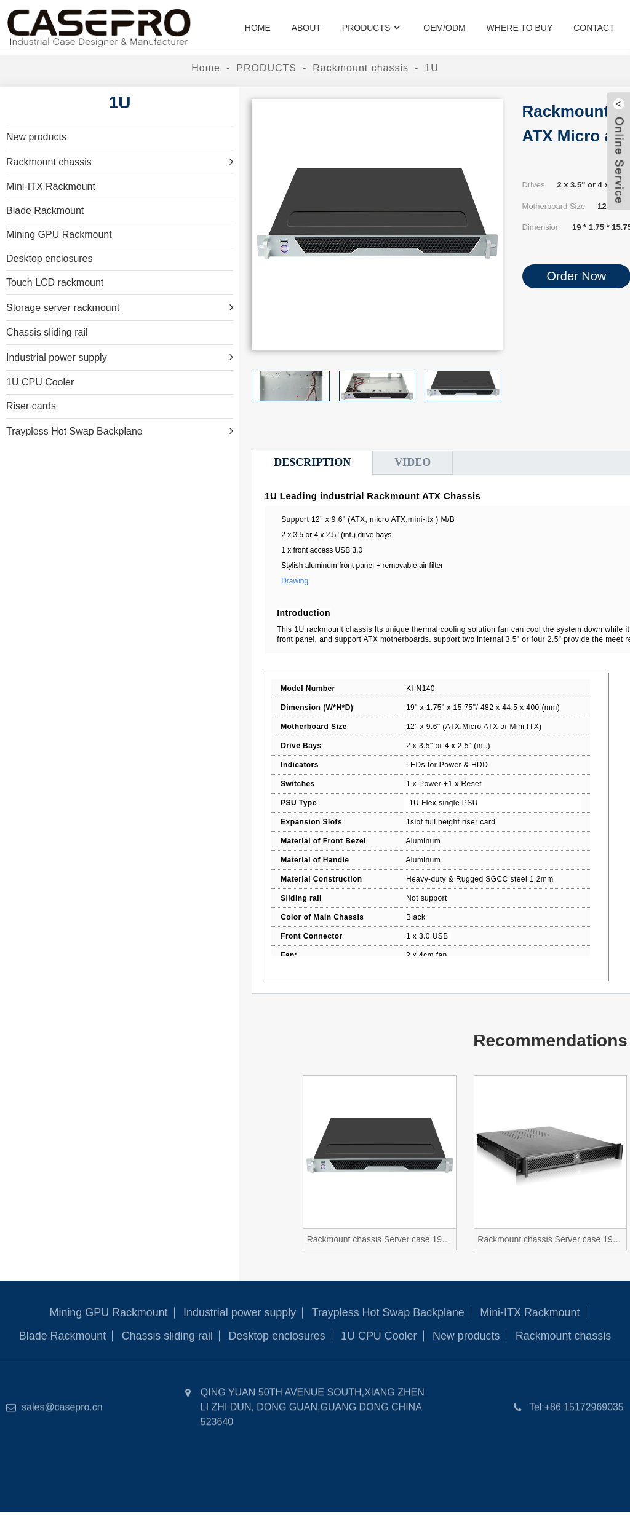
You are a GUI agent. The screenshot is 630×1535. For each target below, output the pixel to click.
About (306, 28)
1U (431, 68)
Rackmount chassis (361, 68)
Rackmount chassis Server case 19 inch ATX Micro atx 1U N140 (381, 1239)
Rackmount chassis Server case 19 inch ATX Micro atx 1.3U (551, 1239)
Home (258, 28)
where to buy (520, 28)
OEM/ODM (444, 28)
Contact (594, 28)
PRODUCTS (372, 28)
